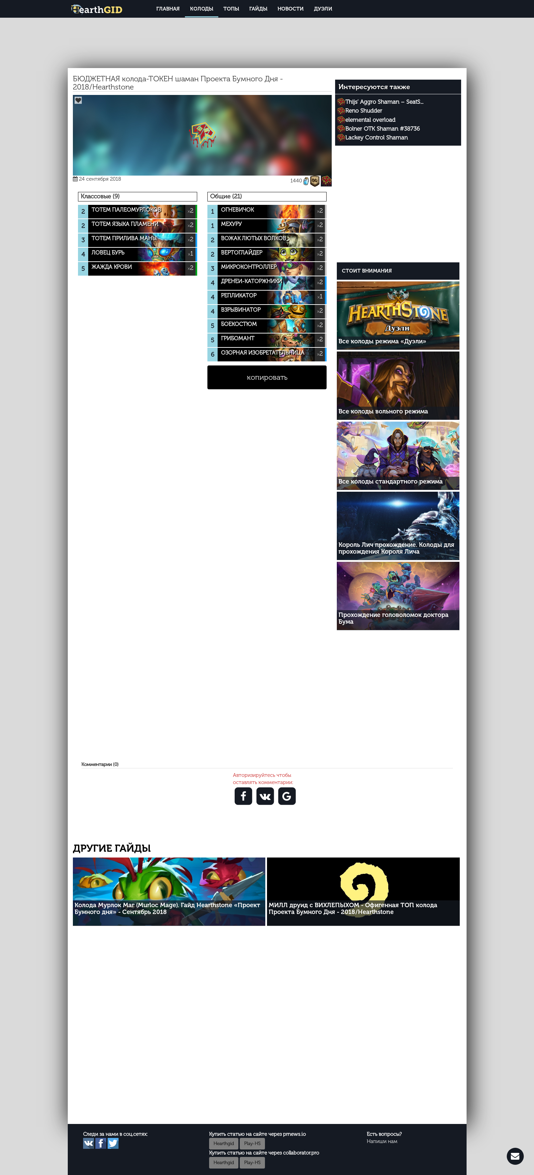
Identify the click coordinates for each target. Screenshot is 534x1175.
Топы (231, 9)
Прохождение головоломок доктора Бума (394, 618)
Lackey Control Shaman (376, 137)
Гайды (258, 9)
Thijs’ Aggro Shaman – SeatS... (384, 101)
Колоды (201, 9)
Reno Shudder (363, 110)
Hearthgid (224, 1143)
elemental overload (370, 119)
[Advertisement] (398, 205)
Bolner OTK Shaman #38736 (382, 128)
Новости (291, 9)
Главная (168, 9)
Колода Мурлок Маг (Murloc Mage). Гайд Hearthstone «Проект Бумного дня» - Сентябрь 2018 (167, 908)
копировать (267, 377)
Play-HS (252, 1143)
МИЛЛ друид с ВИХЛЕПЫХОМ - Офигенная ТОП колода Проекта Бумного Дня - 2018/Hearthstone (353, 908)
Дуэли (323, 9)
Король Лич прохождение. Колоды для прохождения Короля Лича (396, 548)
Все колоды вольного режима (383, 411)
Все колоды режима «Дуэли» (382, 341)
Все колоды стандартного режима (391, 481)
